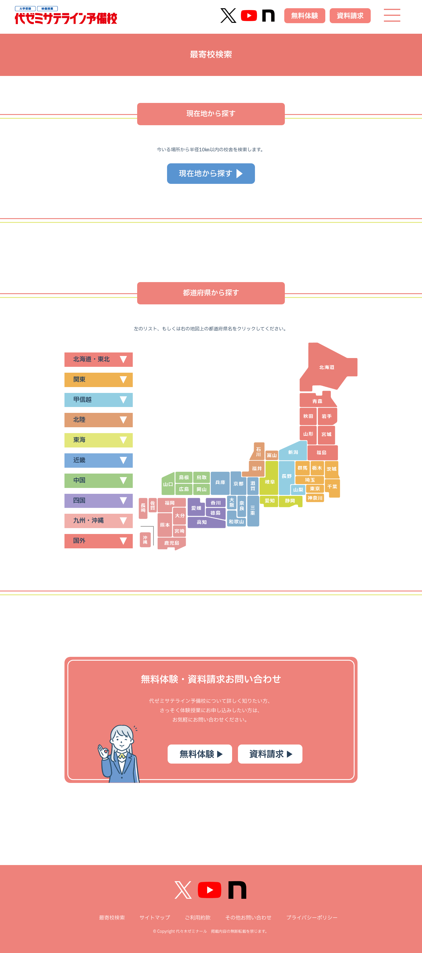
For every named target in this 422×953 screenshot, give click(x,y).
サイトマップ (154, 918)
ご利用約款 (197, 918)
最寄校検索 (112, 918)
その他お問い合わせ (248, 918)
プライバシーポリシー (312, 918)
